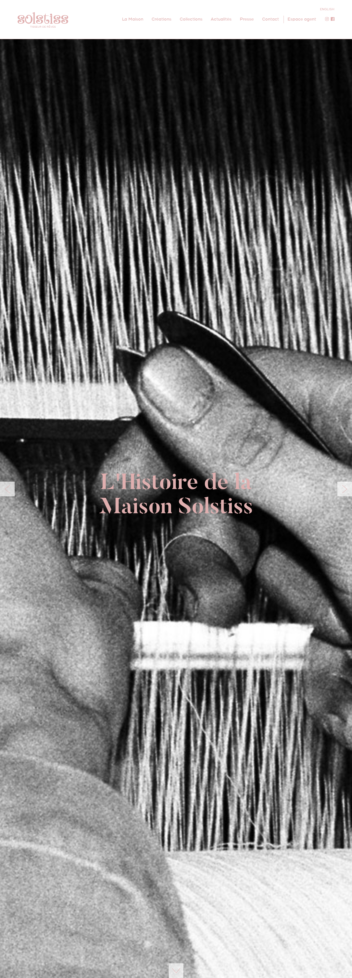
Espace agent (301, 19)
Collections (191, 19)
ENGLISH (327, 9)
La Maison (132, 19)
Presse (247, 19)
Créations (161, 19)
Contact (270, 19)
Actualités (221, 19)
